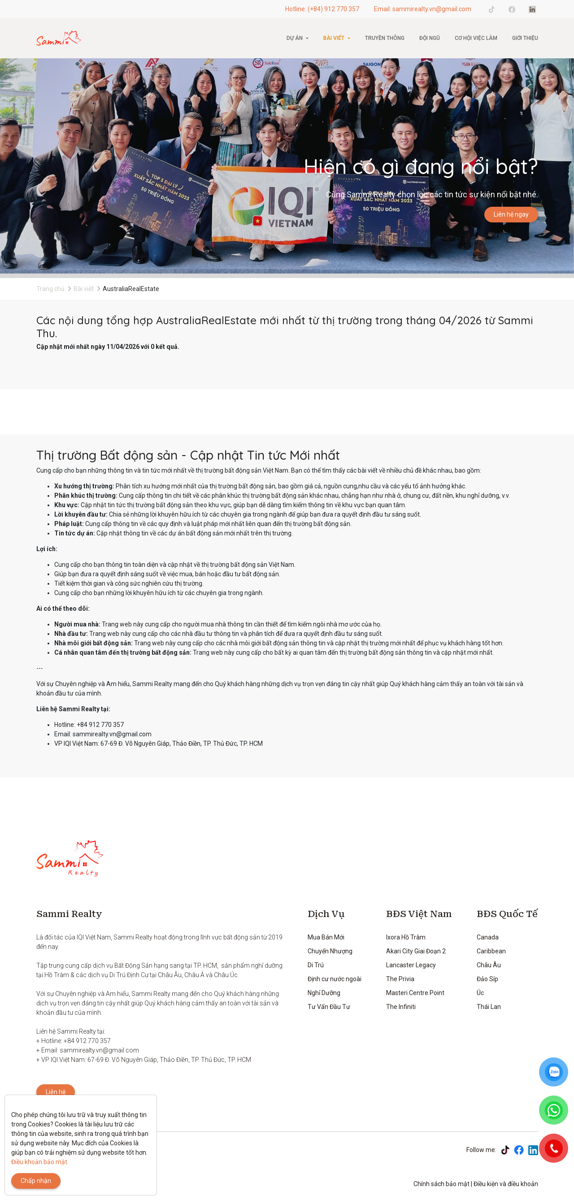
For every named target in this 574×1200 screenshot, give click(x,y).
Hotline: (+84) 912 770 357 (322, 9)
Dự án (295, 38)
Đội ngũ (429, 38)
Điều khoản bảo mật (39, 1161)
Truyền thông (384, 38)
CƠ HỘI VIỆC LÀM (476, 38)
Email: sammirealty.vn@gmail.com (422, 9)
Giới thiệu (525, 38)
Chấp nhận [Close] (36, 1180)
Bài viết (333, 38)
